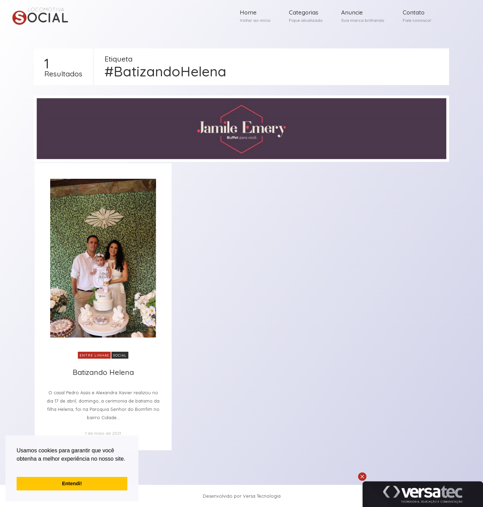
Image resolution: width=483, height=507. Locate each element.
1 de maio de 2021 (103, 433)
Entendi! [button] (72, 483)
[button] (18, 468)
